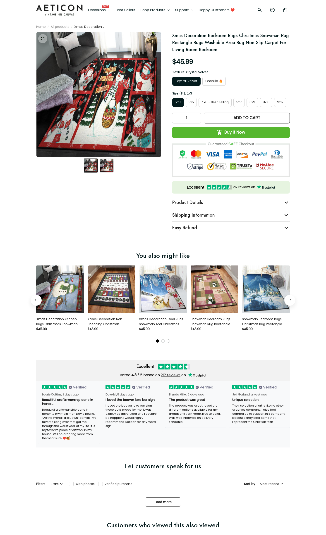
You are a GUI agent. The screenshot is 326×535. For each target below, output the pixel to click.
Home (41, 26)
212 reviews (170, 305)
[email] (64, 508)
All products (60, 26)
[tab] (157, 271)
